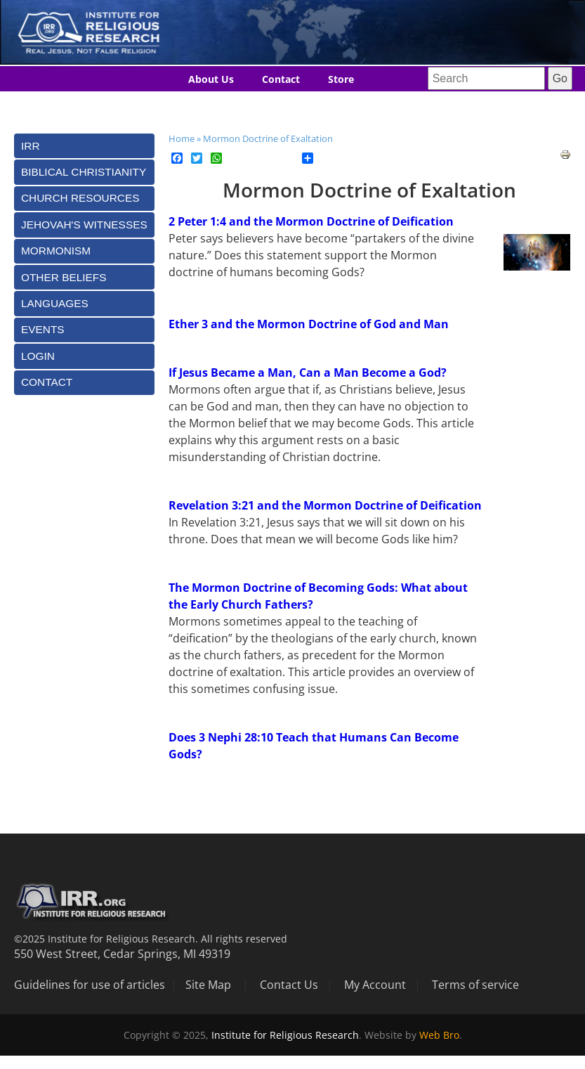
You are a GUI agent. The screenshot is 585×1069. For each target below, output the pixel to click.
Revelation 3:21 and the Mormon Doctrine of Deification (325, 505)
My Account (375, 984)
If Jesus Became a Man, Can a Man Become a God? (308, 372)
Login (38, 356)
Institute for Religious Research (285, 1035)
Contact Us (289, 984)
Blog (198, 105)
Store (341, 79)
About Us (211, 79)
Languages (263, 105)
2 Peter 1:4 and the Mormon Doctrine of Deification (311, 221)
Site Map (208, 984)
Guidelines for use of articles (89, 984)
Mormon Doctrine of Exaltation (268, 138)
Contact (281, 79)
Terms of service (475, 984)
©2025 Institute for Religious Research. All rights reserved (150, 938)
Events (43, 329)
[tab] (84, 146)
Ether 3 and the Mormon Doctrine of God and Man (309, 324)
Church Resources (80, 198)
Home (182, 138)
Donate (334, 105)
